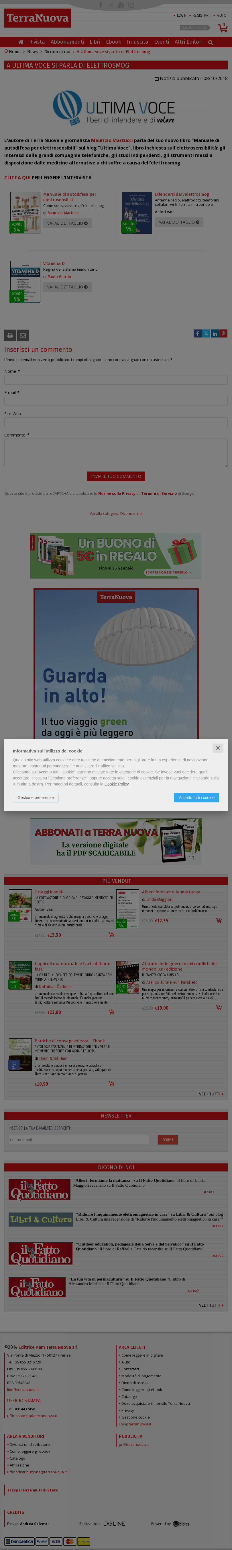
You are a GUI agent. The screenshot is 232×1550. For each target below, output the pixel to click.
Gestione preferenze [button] (35, 797)
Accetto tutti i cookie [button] (197, 797)
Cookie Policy (117, 784)
